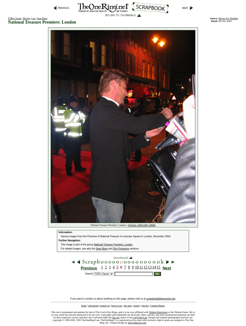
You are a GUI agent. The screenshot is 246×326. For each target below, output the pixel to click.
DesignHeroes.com (137, 322)
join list (144, 305)
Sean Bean (42, 18)
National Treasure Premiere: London (113, 244)
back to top (116, 305)
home (83, 305)
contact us (105, 305)
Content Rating (157, 305)
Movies (26, 18)
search (136, 305)
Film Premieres (121, 248)
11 (141, 267)
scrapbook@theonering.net (160, 298)
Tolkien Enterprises (158, 312)
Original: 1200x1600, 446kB (141, 225)
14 (154, 267)
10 (137, 267)
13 (150, 267)
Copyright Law (140, 317)
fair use (115, 317)
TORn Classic (14, 18)
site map (128, 305)
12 (145, 267)
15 (158, 267)
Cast (33, 18)
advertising (93, 305)
